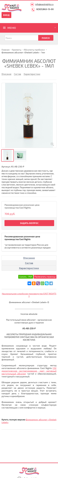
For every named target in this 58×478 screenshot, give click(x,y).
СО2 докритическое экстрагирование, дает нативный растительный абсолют (29, 371)
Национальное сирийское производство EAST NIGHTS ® (29, 295)
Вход (6, 15)
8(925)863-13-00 (45, 9)
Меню (11, 27)
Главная (6, 49)
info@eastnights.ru (44, 4)
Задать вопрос (29, 223)
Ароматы (16, 49)
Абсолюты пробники (34, 49)
